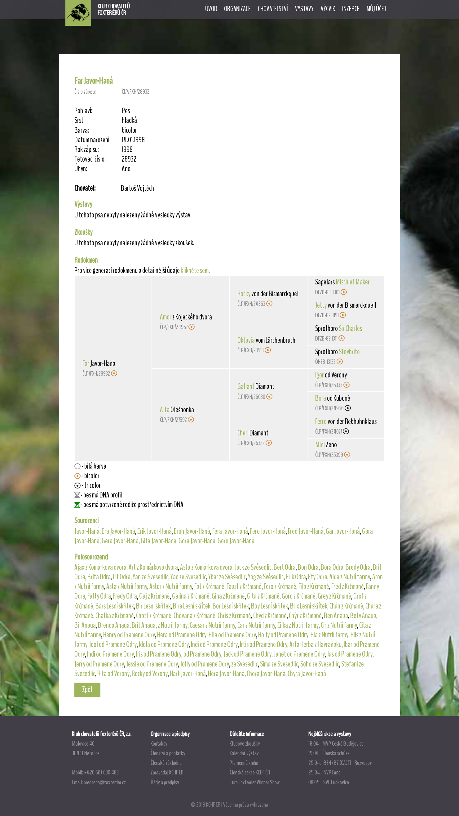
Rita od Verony (113, 673)
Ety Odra (317, 577)
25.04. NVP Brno (324, 772)
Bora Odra (332, 567)
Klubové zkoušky (245, 743)
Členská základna (166, 762)
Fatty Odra (99, 596)
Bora (320, 398)
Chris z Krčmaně (234, 615)
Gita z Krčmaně (263, 596)
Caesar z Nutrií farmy (212, 625)
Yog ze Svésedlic (266, 577)
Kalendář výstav (244, 753)
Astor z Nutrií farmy (170, 586)
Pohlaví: (83, 111)
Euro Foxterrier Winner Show (255, 782)
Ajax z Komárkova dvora (100, 567)
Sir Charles (350, 328)
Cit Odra (121, 577)
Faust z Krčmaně (244, 586)
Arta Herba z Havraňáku (315, 644)
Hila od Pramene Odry (232, 635)
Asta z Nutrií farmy (126, 586)
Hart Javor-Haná (188, 673)
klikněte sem (195, 270)
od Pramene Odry (202, 654)
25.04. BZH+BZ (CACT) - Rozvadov (340, 762)
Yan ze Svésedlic (150, 577)
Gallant (245, 386)
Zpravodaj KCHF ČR (167, 772)
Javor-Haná (86, 531)
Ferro (321, 421)
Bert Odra (285, 567)
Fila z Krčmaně (313, 586)
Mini (320, 444)
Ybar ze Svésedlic (227, 577)
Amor (165, 317)
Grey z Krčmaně (334, 596)
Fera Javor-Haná (230, 531)
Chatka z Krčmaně (114, 615)
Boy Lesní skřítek (269, 606)
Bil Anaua (85, 625)
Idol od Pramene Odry (113, 644)
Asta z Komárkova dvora (206, 567)
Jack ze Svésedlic (253, 567)
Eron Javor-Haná (192, 531)
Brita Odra (99, 577)
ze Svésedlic (244, 664)
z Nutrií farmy (173, 625)
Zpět (87, 689)
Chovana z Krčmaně (194, 615)
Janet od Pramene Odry (299, 654)
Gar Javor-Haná (343, 531)
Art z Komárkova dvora (153, 567)
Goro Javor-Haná (236, 541)
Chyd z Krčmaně (270, 615)
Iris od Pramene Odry (158, 654)
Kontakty (159, 743)
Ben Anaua (336, 615)
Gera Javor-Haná (120, 541)
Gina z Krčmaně (228, 596)
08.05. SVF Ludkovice (328, 782)
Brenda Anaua (114, 625)
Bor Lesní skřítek (231, 606)
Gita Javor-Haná (158, 541)
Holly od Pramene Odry (283, 635)
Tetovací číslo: (90, 159)
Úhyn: (80, 169)
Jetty (321, 305)
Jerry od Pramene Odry (99, 664)
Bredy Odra (358, 567)
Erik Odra (296, 577)
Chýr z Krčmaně (305, 615)
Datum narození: (92, 140)
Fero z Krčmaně (280, 586)
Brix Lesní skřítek (308, 606)
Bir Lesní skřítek (153, 606)
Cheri (243, 433)
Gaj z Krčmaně (154, 596)
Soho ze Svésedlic (319, 664)
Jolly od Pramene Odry (204, 664)
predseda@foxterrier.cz (105, 782)
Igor (319, 375)
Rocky (243, 293)
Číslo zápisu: (85, 91)
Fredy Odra (125, 596)
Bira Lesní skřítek (191, 606)
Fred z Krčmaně (347, 586)
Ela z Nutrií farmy (329, 635)
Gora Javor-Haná (197, 541)
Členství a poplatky (168, 753)
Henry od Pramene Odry (129, 635)
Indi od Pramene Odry (214, 644)
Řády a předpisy (165, 782)
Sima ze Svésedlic (279, 664)
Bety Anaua (363, 615)
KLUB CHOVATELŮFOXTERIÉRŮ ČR (114, 9)
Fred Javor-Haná (306, 531)
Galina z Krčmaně (191, 596)
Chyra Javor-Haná (307, 673)
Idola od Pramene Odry (164, 644)
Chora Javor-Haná (266, 673)
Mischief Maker (353, 282)
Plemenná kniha (244, 762)
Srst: (79, 120)
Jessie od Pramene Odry (152, 664)
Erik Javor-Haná (154, 531)
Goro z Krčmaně (299, 596)
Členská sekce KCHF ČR (250, 772)
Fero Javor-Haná (268, 531)
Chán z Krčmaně (346, 606)
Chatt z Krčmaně (153, 615)
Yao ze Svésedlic (188, 577)
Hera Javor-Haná (226, 673)
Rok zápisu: (86, 149)
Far (85, 363)
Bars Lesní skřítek (114, 606)
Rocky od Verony (150, 673)
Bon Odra (308, 567)
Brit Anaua (144, 625)
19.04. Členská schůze (329, 753)
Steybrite (349, 351)
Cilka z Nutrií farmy (298, 625)
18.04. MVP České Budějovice (336, 743)
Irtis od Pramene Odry (263, 644)
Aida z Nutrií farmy (349, 577)
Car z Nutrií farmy (256, 625)
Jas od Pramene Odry (350, 654)
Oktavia (246, 340)
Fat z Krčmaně (209, 586)
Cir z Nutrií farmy (339, 625)
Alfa (165, 409)
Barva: (81, 130)
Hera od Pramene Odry (181, 635)
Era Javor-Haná (118, 531)
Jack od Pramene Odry (247, 654)
